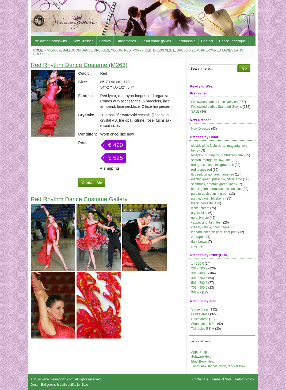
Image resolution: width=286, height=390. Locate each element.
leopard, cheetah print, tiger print (214, 232)
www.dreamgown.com (57, 379)
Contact (207, 41)
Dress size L (164, 50)
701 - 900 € (199, 287)
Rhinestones (126, 41)
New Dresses (83, 41)
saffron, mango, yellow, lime (211, 160)
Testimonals (186, 41)
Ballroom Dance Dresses (86, 50)
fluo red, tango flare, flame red (212, 174)
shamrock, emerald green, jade (213, 184)
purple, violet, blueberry (208, 198)
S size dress (200, 309)
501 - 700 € (199, 283)
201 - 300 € (199, 268)
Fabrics (105, 41)
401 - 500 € (199, 278)
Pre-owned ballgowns (50, 41)
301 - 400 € (199, 273)
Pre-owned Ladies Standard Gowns (216, 107)
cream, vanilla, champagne (210, 227)
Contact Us (200, 379)
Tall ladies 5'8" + (202, 329)
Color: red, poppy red (131, 50)
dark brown (199, 242)
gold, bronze (200, 218)
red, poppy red (201, 170)
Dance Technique (232, 41)
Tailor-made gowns (156, 41)
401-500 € (54, 50)
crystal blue (199, 213)
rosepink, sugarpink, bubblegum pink (217, 155)
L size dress (199, 319)
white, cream (200, 208)
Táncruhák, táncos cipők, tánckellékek (218, 366)
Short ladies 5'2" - (203, 324)
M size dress (200, 314)
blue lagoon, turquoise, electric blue (216, 189)
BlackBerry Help (202, 361)
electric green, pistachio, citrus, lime (216, 179)
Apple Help (199, 352)
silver (195, 246)
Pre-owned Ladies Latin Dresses (214, 102)
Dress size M (188, 50)
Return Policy (244, 379)
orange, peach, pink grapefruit (212, 165)
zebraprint (198, 237)
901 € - (196, 292)
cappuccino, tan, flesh (206, 222)
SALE (195, 111)
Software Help (201, 357)
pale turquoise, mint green (209, 194)
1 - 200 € (197, 263)
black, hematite (202, 203)
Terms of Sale (221, 379)
